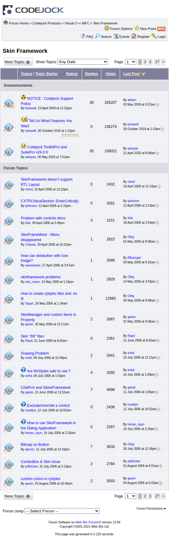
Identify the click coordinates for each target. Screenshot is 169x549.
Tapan (29, 303)
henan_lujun (33, 433)
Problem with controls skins (43, 218)
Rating (71, 74)
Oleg (131, 237)
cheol (28, 189)
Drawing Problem (35, 353)
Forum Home (19, 23)
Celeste (30, 244)
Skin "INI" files (32, 336)
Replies (91, 74)
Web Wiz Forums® (88, 522)
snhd (28, 357)
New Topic (17, 62)
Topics (26, 74)
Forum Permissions (151, 508)
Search (103, 36)
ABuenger (134, 257)
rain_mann (32, 282)
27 (157, 62)
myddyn (30, 410)
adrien (132, 100)
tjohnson (31, 206)
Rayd (28, 340)
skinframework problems (41, 277)
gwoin (29, 324)
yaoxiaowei (32, 265)
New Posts (148, 29)
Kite (27, 223)
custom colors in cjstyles (40, 479)
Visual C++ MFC (77, 23)
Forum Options (121, 29)
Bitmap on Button (35, 444)
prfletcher (31, 466)
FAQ (89, 36)
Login (162, 36)
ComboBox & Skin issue (40, 462)
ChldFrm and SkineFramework (46, 387)
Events (122, 36)
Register (143, 36)
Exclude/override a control (48, 405)
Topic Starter (47, 74)
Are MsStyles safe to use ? (49, 371)
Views (111, 74)
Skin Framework (105, 23)
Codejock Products (46, 23)
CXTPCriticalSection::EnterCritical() (50, 201)
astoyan (30, 157)
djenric (29, 449)
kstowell (30, 108)
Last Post (131, 74)
